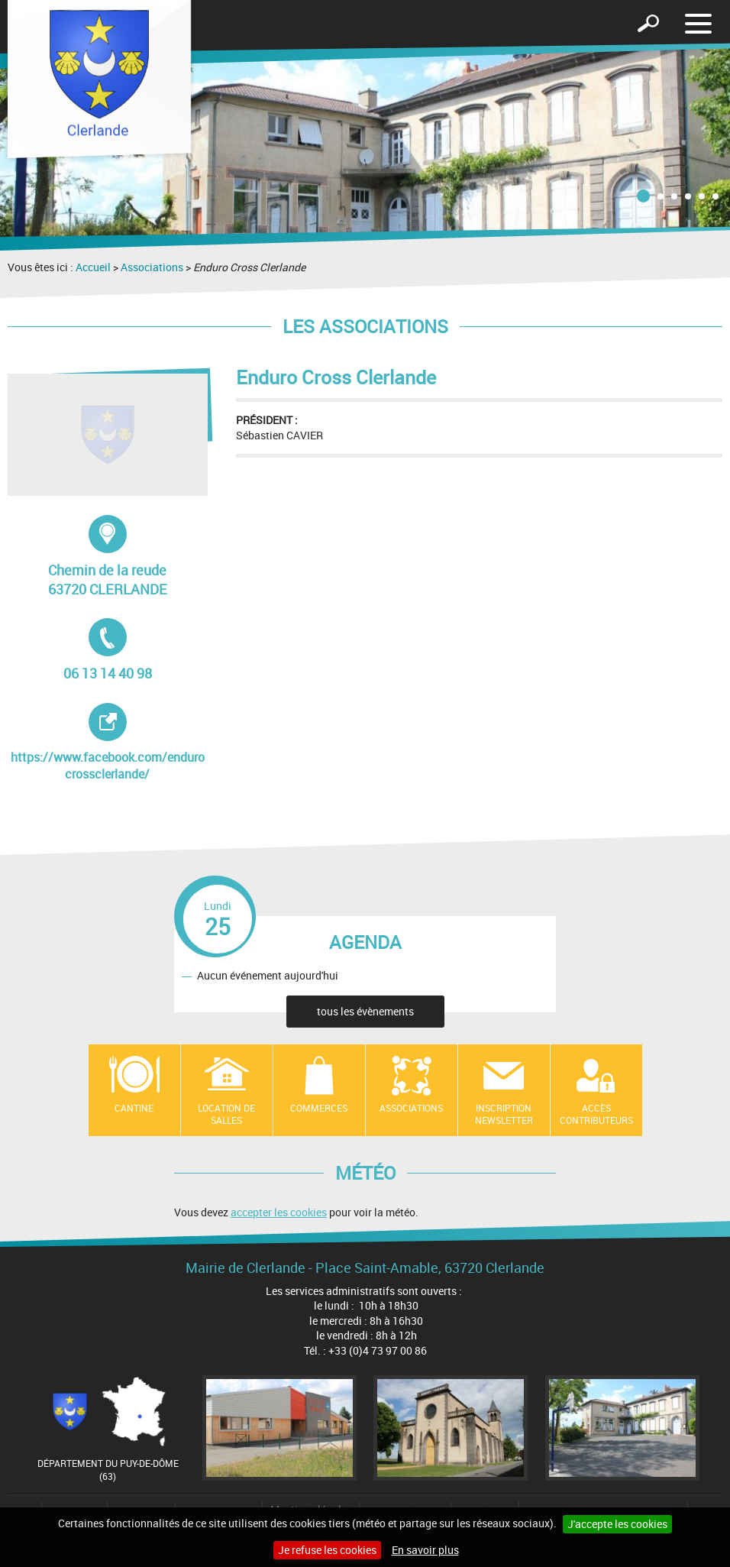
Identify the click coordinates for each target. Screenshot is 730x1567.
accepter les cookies (279, 1212)
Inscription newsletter (504, 1114)
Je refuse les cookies (327, 1550)
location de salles (226, 1114)
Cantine (134, 1108)
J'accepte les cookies (617, 1524)
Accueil (93, 267)
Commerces (318, 1108)
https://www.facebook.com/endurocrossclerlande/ (108, 742)
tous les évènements (365, 1011)
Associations (152, 267)
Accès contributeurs (596, 1114)
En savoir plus (425, 1550)
